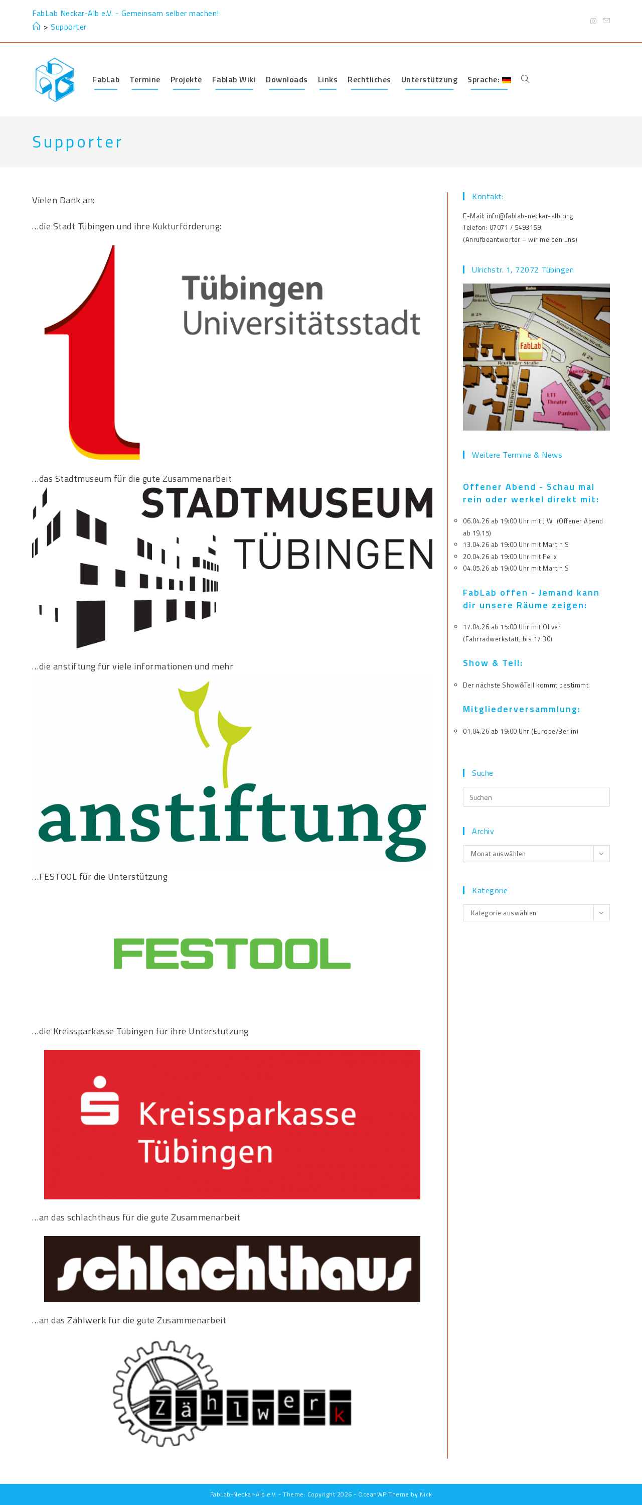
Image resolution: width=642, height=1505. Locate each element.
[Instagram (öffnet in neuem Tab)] (593, 21)
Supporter (69, 27)
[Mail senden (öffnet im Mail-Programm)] (605, 21)
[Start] (36, 27)
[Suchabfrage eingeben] (536, 797)
